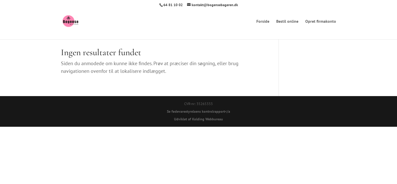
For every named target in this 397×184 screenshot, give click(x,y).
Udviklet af (182, 119)
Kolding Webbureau (207, 119)
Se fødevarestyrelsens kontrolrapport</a (198, 111)
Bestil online (287, 21)
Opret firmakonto (320, 21)
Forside (262, 21)
